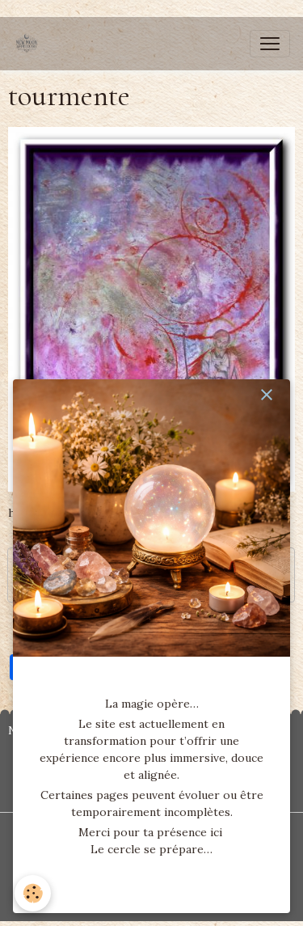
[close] (266, 394)
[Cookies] (33, 893)
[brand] (30, 43)
